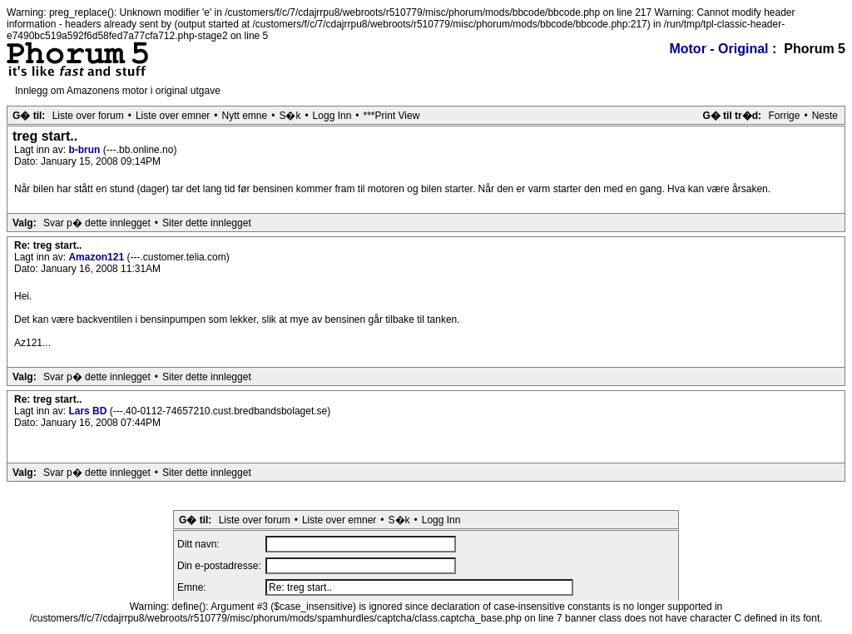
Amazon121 (97, 257)
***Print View (392, 115)
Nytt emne (245, 115)
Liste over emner (173, 115)
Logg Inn (332, 115)
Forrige (784, 115)
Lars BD (88, 411)
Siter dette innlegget (206, 223)
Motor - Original (718, 49)
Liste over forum (88, 115)
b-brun (85, 150)
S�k (289, 115)
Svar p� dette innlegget (97, 223)
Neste (825, 115)
